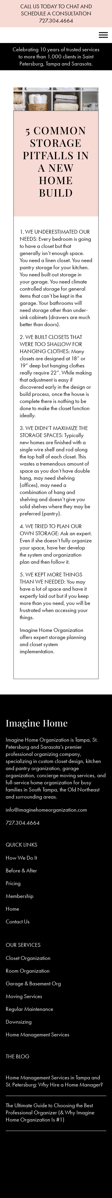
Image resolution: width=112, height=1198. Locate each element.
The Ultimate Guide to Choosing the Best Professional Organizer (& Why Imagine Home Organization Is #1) (50, 1112)
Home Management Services (37, 1034)
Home (12, 908)
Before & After (21, 870)
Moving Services (24, 996)
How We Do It (21, 857)
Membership (19, 896)
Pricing (13, 883)
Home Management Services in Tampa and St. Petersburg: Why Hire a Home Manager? (54, 1081)
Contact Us (18, 921)
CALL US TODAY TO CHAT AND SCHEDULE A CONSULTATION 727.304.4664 (56, 13)
